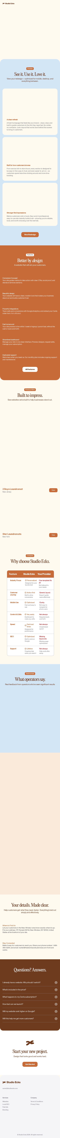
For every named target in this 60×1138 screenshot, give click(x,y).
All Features (30, 369)
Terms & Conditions (37, 1101)
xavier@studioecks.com (10, 1088)
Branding (5, 1110)
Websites (5, 1101)
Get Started (30, 1064)
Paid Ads (5, 1107)
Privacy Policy (35, 1104)
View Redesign (30, 235)
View (53, 490)
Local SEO (6, 1104)
